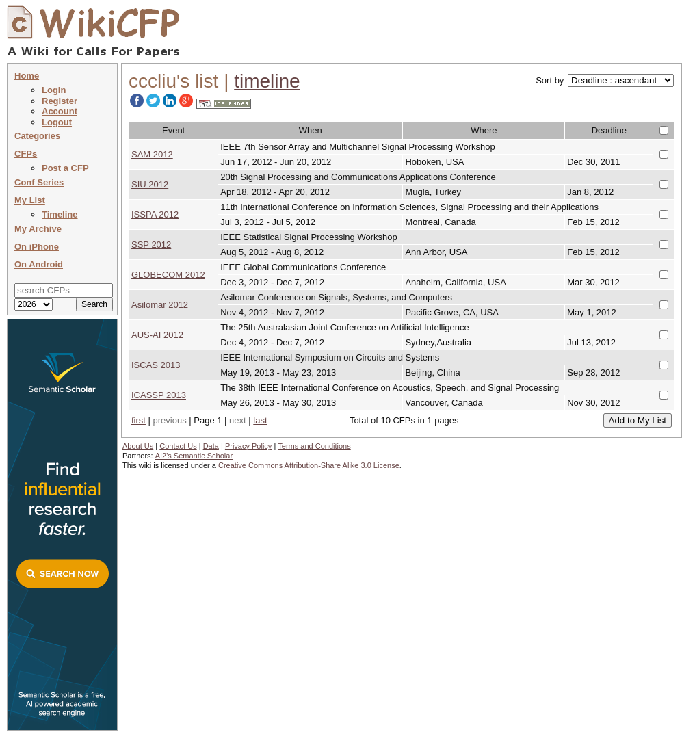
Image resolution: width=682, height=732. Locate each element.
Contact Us (177, 446)
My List (29, 200)
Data (211, 446)
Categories (37, 136)
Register (59, 101)
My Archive (38, 229)
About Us (137, 446)
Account (59, 111)
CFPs (25, 153)
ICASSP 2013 (158, 395)
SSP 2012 (151, 244)
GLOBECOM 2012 (168, 275)
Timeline (60, 214)
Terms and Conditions (314, 446)
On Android (38, 264)
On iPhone (36, 246)
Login (54, 90)
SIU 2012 (149, 184)
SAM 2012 (152, 154)
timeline (267, 81)
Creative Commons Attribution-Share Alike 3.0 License (308, 465)
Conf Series (39, 182)
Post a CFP (65, 168)
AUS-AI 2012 (157, 335)
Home (26, 75)
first (138, 420)
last (260, 420)
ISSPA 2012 (155, 214)
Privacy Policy (248, 446)
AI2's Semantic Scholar (194, 456)
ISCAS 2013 (156, 365)
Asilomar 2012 (159, 305)
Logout (57, 122)
